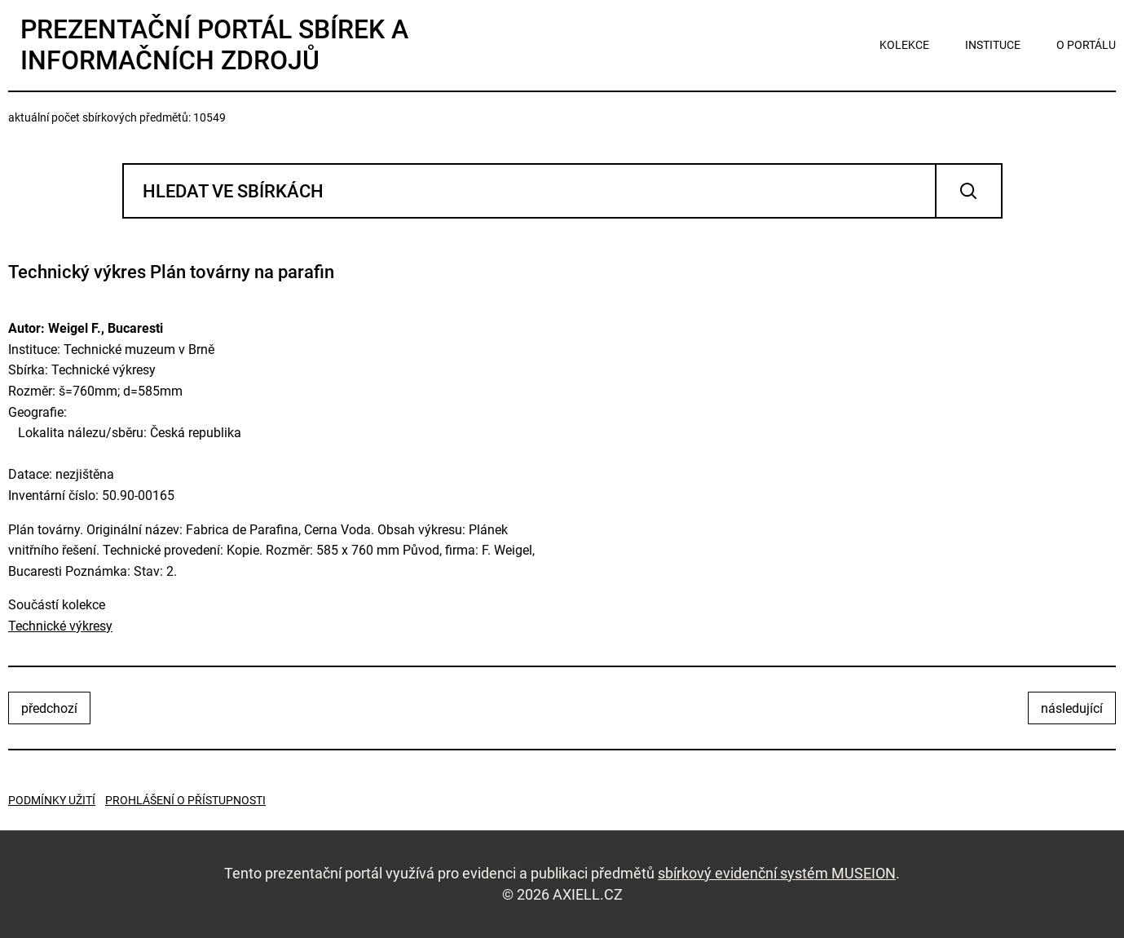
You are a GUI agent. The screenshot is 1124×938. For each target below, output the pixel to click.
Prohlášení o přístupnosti (185, 800)
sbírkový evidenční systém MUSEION (777, 873)
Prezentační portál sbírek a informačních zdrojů (214, 45)
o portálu (1086, 44)
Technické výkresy (60, 626)
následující (1072, 708)
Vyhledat (969, 191)
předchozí (49, 708)
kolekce (904, 44)
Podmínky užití (51, 800)
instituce (992, 44)
